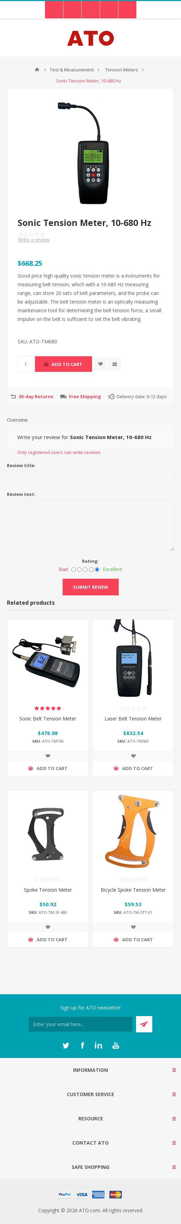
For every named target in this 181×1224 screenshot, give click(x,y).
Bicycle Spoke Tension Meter (133, 889)
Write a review (33, 239)
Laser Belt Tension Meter (133, 718)
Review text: (21, 494)
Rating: (90, 561)
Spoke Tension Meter (48, 889)
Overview (17, 420)
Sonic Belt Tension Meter (47, 718)
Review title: (21, 465)
